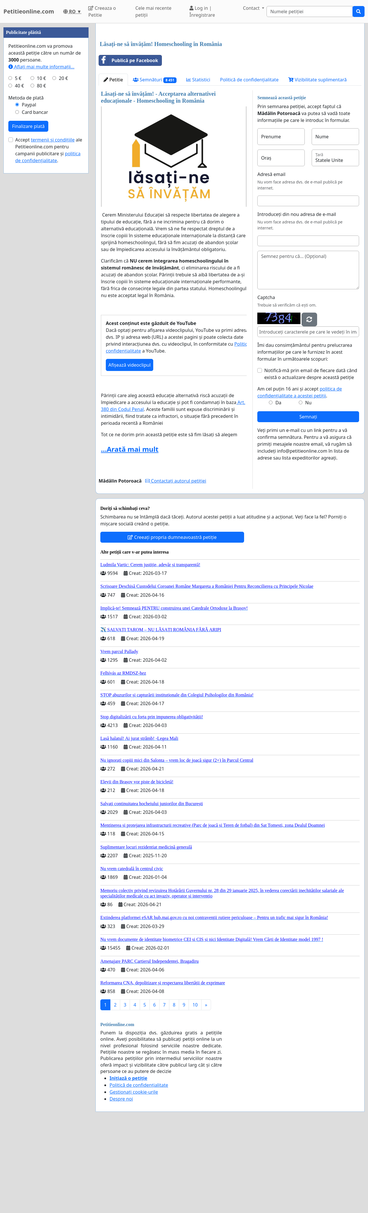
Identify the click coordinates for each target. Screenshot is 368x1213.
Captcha (266, 378)
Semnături (155, 160)
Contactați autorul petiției (175, 561)
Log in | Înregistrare (202, 11)
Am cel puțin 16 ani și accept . (299, 472)
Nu (308, 483)
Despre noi (121, 1179)
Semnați (308, 497)
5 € (18, 251)
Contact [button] (252, 8)
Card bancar (35, 285)
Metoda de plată (26, 270)
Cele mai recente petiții (153, 11)
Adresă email (271, 255)
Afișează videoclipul (129, 445)
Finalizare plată (28, 299)
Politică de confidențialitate (249, 160)
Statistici (198, 160)
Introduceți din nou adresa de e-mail (296, 295)
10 (195, 1085)
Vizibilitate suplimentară (317, 160)
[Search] (310, 11)
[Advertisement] (230, 72)
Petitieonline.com (28, 11)
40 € (19, 258)
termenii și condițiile (52, 312)
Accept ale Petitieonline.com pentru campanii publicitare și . (48, 322)
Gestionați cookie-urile (134, 1172)
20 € (63, 251)
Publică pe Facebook (128, 141)
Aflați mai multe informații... (41, 239)
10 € (41, 251)
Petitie (113, 160)
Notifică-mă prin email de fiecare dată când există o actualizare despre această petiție (310, 454)
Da (278, 483)
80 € (41, 258)
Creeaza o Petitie (102, 11)
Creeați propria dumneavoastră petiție (172, 618)
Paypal (29, 277)
